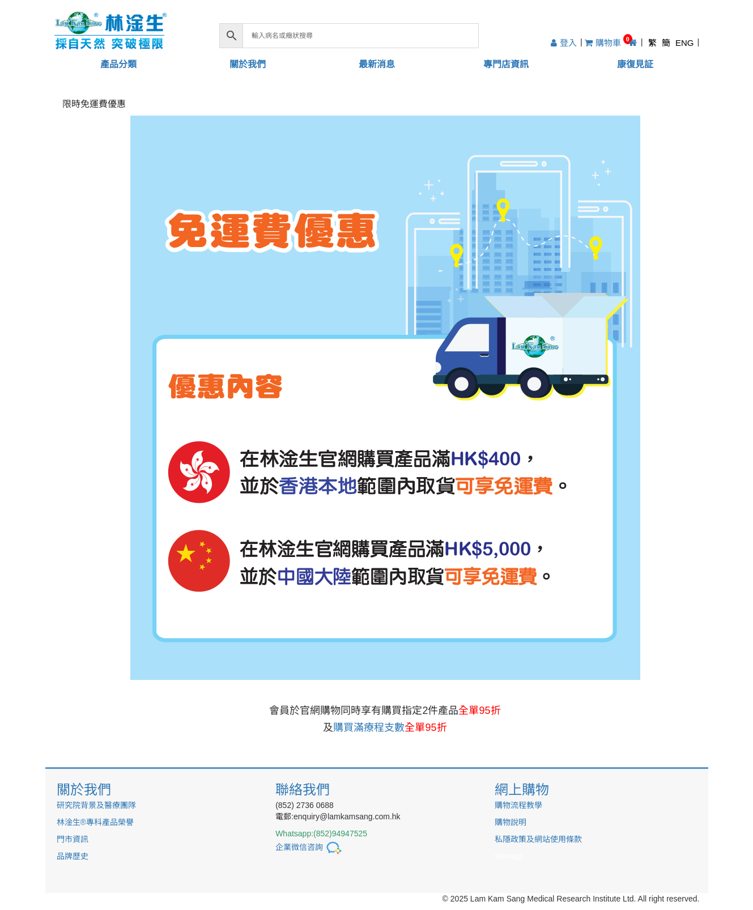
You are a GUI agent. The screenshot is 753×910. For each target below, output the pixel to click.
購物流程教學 (518, 805)
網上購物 (522, 789)
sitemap (508, 856)
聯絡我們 (302, 789)
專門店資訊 (506, 64)
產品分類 (118, 64)
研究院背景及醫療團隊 (96, 805)
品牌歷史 (72, 856)
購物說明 (510, 822)
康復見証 (635, 64)
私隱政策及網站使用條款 (538, 839)
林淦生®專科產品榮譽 (95, 822)
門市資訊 (72, 839)
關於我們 (247, 64)
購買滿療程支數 (389, 727)
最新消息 (377, 64)
